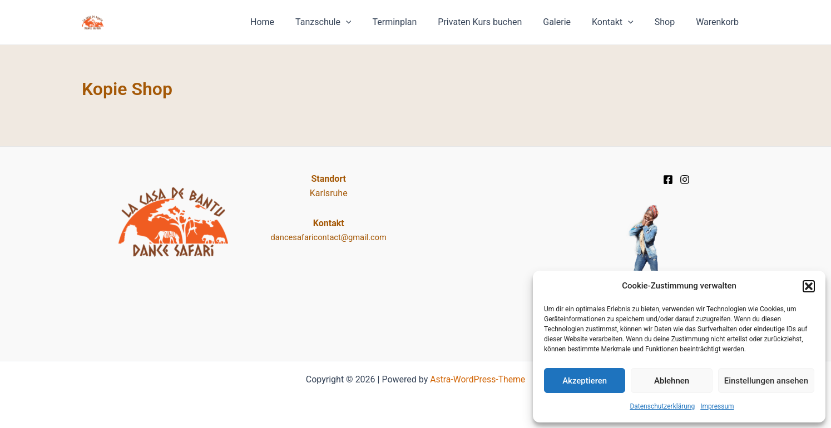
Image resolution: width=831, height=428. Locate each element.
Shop (670, 22)
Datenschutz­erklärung (662, 406)
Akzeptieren (584, 381)
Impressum (717, 406)
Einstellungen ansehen (766, 381)
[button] (808, 286)
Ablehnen (671, 381)
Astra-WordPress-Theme (477, 379)
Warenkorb (719, 22)
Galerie (568, 22)
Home (287, 22)
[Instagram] (685, 180)
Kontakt (621, 22)
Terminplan (412, 22)
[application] (367, 22)
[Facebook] (668, 180)
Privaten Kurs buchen (495, 22)
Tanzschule (345, 22)
